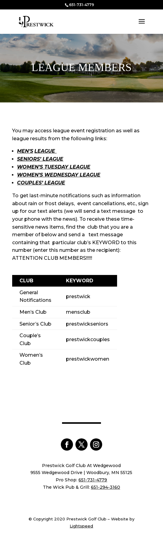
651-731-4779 (81, 4)
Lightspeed (81, 525)
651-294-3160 (105, 487)
